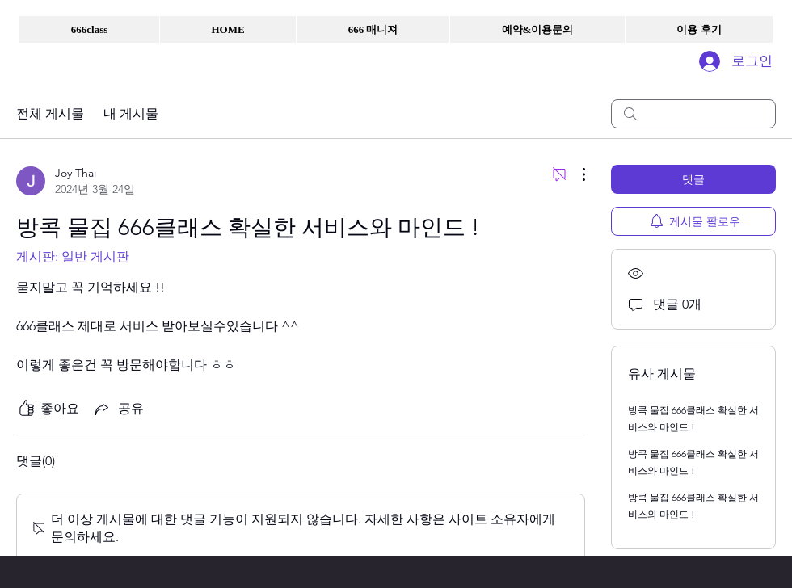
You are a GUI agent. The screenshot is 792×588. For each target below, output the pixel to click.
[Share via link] (118, 408)
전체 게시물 (50, 113)
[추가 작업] (575, 174)
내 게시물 (130, 113)
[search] (693, 113)
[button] (89, 29)
